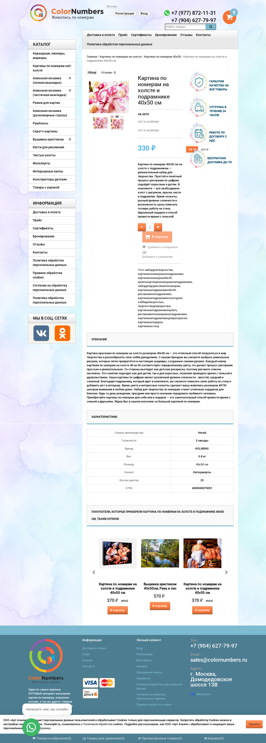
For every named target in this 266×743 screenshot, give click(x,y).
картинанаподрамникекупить (157, 310)
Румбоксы (40, 123)
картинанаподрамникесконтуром (160, 298)
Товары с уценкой (46, 187)
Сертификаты (141, 35)
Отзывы (186, 35)
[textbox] (185, 27)
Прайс (123, 35)
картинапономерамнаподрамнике (161, 274)
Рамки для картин (46, 103)
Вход (144, 13)
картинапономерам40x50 (155, 278)
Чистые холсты (44, 155)
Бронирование (166, 35)
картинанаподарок (150, 322)
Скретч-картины (45, 131)
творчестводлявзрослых (154, 306)
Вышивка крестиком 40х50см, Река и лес (160, 586)
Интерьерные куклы (48, 171)
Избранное (143, 678)
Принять (254, 724)
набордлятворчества (159, 270)
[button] (31, 727)
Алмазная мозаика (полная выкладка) (47, 80)
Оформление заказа (149, 672)
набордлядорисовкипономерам (159, 286)
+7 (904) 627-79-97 (213, 646)
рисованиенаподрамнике (154, 294)
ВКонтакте (200, 694)
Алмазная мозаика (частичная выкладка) (49, 93)
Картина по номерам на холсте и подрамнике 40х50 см (118, 588)
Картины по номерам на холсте (51, 68)
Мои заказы (144, 660)
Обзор (92, 72)
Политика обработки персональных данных (119, 44)
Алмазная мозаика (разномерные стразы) (50, 113)
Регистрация (124, 13)
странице (44, 728)
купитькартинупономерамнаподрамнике (165, 282)
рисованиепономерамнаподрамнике (162, 314)
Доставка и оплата (101, 35)
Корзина (141, 666)
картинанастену (148, 326)
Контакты (203, 35)
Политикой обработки (97, 724)
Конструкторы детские (50, 179)
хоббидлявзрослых (151, 302)
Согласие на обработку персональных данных (50, 288)
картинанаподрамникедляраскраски (162, 318)
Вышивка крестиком (48, 139)
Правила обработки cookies (47, 275)
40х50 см (202, 464)
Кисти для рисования (48, 147)
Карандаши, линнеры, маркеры (49, 56)
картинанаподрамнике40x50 (157, 290)
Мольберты (41, 163)
